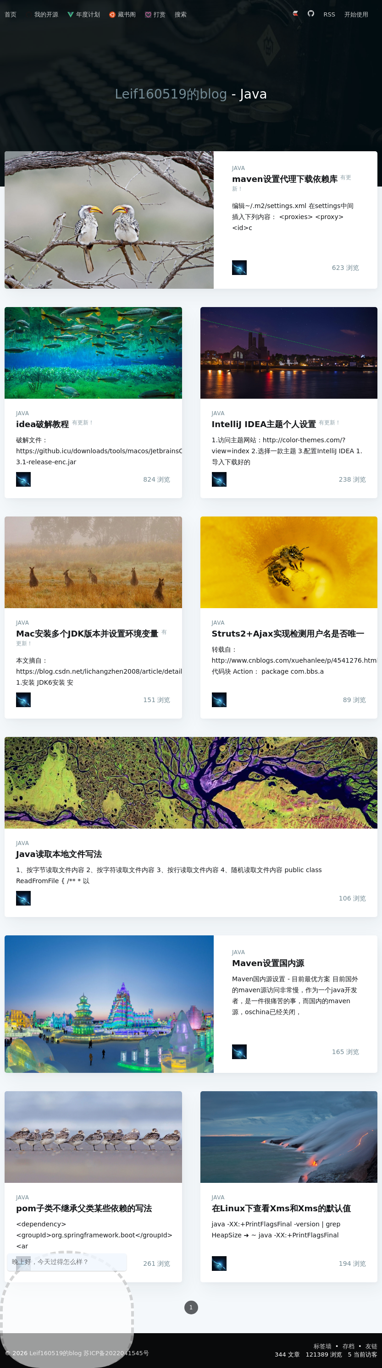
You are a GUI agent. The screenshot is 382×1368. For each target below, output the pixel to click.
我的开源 (42, 14)
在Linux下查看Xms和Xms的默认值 (289, 1137)
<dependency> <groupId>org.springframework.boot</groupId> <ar (93, 1235)
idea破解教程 (93, 353)
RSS (329, 14)
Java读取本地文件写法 (191, 783)
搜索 (181, 14)
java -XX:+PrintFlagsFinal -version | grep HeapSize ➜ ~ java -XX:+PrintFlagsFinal (276, 1229)
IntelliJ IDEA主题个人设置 (289, 353)
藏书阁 (122, 14)
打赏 (155, 14)
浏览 (345, 267)
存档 (349, 1346)
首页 (11, 14)
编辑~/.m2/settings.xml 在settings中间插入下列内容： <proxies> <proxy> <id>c (293, 216)
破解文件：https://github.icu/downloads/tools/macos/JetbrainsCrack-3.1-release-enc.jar (93, 451)
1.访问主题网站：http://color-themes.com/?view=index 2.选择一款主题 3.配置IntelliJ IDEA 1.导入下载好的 (287, 451)
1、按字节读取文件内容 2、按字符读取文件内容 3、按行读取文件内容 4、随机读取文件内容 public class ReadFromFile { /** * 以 (169, 875)
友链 (371, 1346)
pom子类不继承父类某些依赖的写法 (93, 1137)
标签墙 (323, 1346)
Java (238, 168)
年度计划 (83, 14)
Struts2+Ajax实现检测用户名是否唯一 (289, 562)
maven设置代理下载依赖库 (109, 220)
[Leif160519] (239, 267)
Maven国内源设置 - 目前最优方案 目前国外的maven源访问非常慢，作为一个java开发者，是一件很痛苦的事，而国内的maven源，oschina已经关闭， (295, 995)
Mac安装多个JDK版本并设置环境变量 (93, 562)
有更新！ (83, 422)
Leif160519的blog (171, 94)
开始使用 (356, 14)
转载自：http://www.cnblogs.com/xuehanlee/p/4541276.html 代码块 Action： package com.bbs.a (289, 660)
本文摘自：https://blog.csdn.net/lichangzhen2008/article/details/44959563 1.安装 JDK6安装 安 (93, 671)
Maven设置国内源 (109, 1004)
